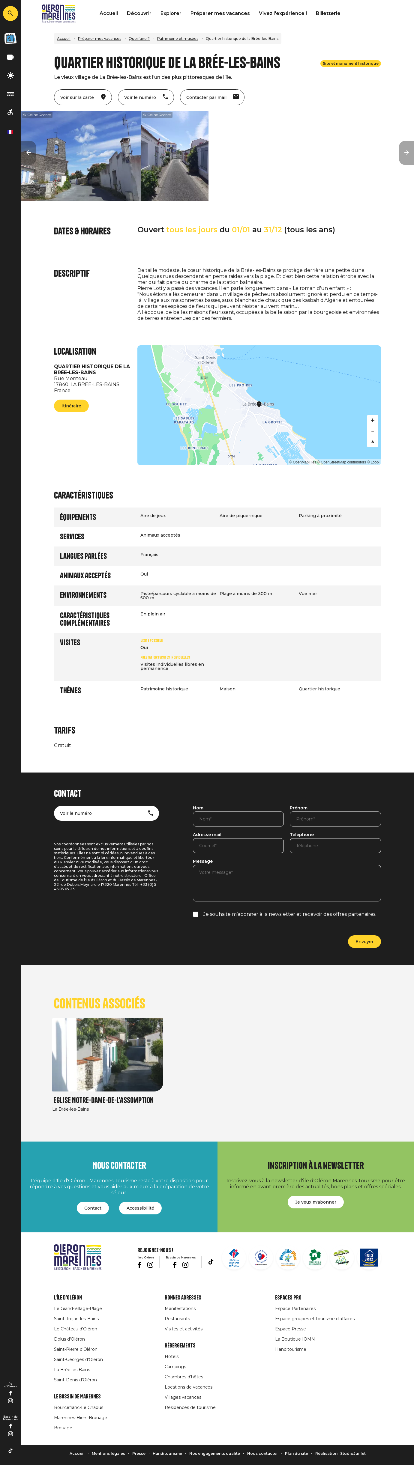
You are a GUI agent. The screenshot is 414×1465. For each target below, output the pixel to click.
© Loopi (373, 462)
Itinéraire (71, 406)
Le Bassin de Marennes (77, 1396)
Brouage (63, 1428)
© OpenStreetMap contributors (341, 462)
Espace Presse (290, 1329)
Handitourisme (290, 1349)
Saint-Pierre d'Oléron (76, 1349)
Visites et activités (183, 1329)
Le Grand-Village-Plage (78, 1308)
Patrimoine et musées (177, 38)
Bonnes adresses (183, 1297)
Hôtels (171, 1356)
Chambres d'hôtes (184, 1377)
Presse (139, 1453)
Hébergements (180, 1345)
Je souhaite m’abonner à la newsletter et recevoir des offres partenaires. (289, 914)
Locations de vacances (188, 1387)
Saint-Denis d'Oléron (75, 1380)
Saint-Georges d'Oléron (78, 1359)
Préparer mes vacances (220, 13)
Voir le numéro (76, 813)
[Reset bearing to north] (372, 441)
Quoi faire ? (139, 38)
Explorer (171, 13)
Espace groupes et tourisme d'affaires (315, 1319)
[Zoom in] (372, 420)
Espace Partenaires (295, 1308)
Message (203, 861)
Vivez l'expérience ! (283, 13)
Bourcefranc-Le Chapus (78, 1407)
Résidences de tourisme (190, 1407)
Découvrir (139, 13)
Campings (175, 1367)
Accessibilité (140, 1208)
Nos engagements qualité (214, 1453)
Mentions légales (108, 1453)
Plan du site (296, 1453)
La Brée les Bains (72, 1370)
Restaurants (177, 1319)
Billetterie (328, 13)
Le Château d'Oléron (75, 1329)
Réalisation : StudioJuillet (340, 1453)
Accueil (109, 13)
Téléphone (302, 834)
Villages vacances (183, 1397)
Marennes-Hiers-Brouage (80, 1418)
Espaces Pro (288, 1297)
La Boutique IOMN (295, 1339)
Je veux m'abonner (315, 1202)
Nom (198, 808)
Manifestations (180, 1308)
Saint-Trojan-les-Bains (76, 1319)
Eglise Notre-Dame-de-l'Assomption (103, 1100)
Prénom (299, 808)
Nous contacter (262, 1453)
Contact (92, 1208)
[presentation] (238, 938)
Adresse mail (207, 834)
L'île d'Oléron (68, 1297)
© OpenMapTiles (302, 462)
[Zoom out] (372, 431)
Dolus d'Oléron (69, 1339)
